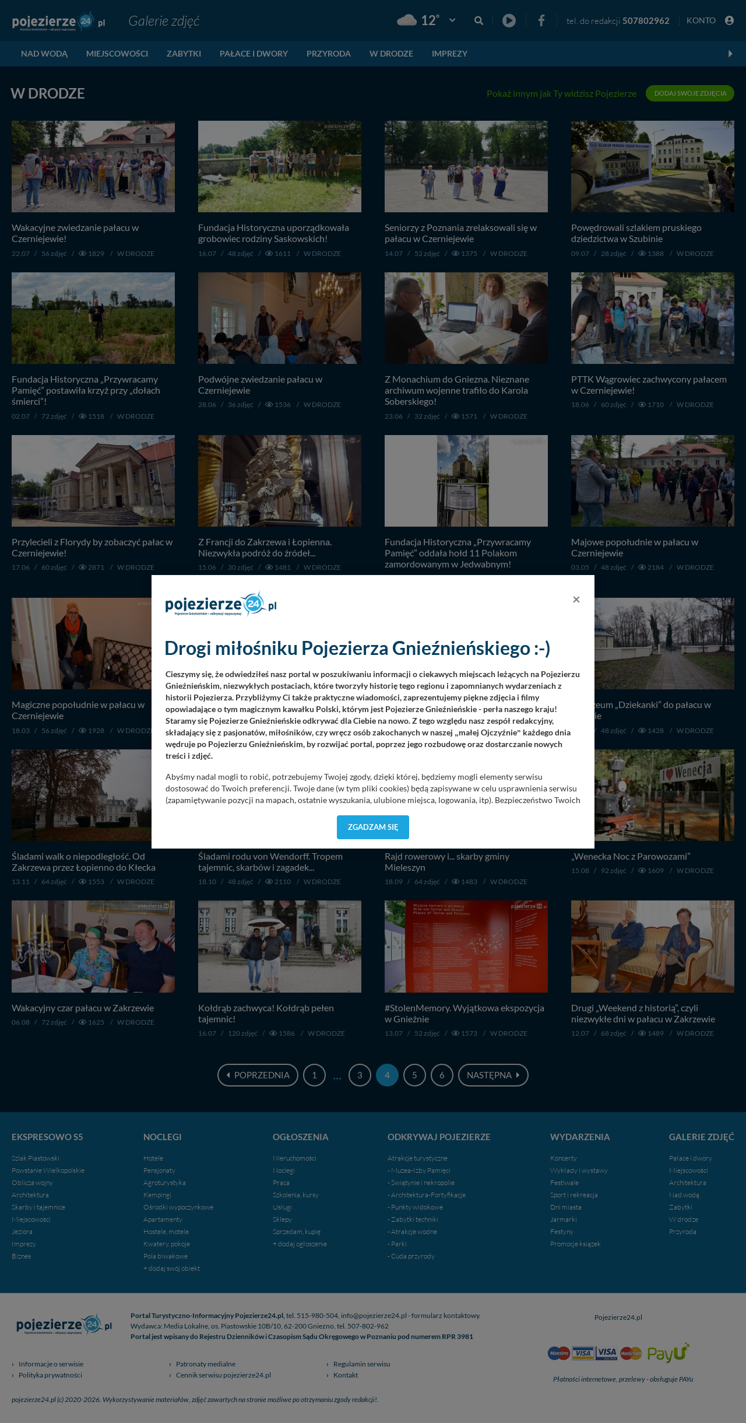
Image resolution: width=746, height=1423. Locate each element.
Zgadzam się (373, 827)
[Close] (576, 599)
